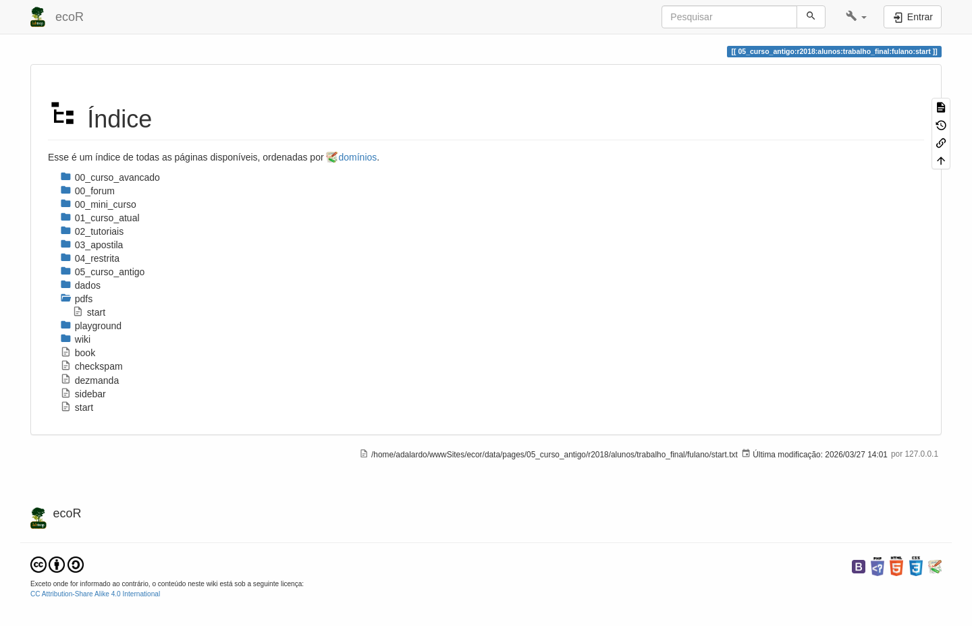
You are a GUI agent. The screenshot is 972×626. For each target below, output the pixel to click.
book (77, 352)
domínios (357, 157)
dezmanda (89, 380)
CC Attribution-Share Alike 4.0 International (95, 594)
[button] (856, 17)
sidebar (83, 394)
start (88, 312)
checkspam (91, 366)
